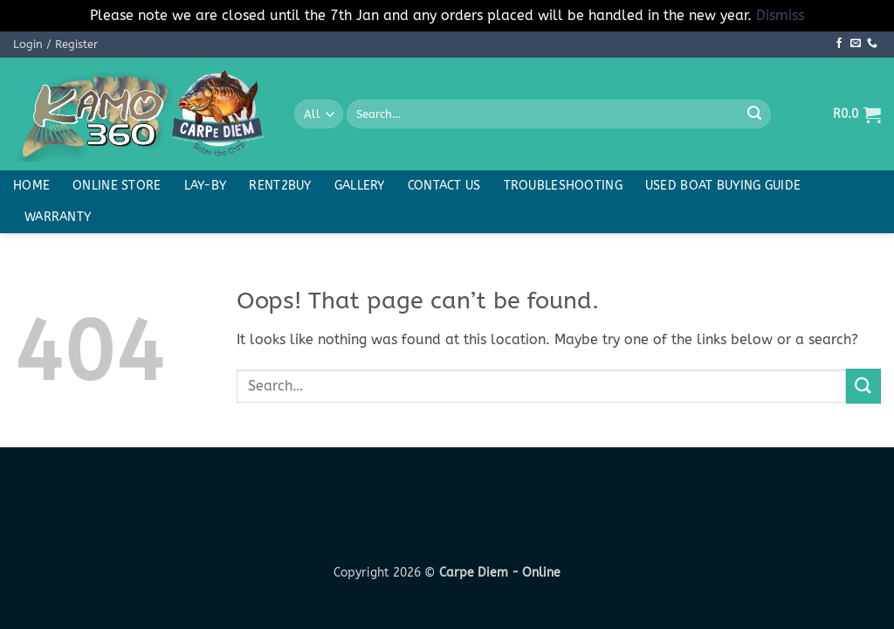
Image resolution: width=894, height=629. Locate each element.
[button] (55, 44)
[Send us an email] (855, 44)
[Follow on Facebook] (839, 44)
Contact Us (444, 185)
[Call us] (872, 44)
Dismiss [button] (780, 15)
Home (31, 185)
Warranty (57, 217)
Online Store (116, 185)
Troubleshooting (563, 185)
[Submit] (754, 114)
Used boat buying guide (723, 185)
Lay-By (205, 185)
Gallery (359, 185)
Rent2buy (280, 185)
